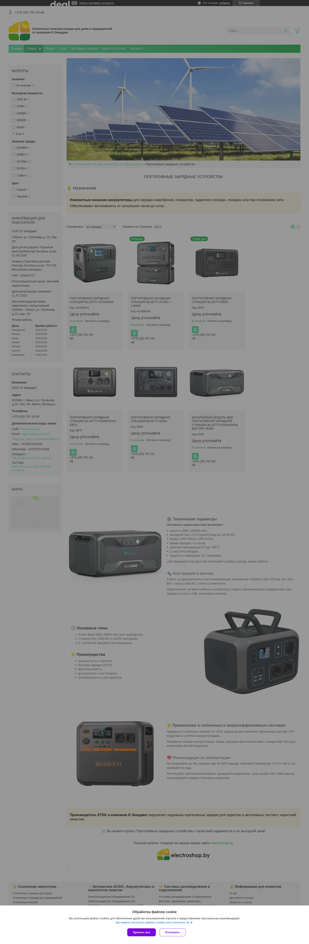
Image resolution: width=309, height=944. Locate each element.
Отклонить (173, 932)
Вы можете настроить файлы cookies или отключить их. (153, 922)
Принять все (141, 932)
